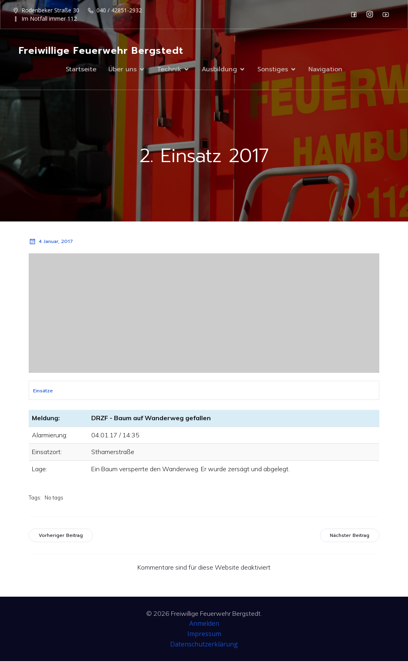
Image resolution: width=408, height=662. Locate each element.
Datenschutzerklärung (204, 644)
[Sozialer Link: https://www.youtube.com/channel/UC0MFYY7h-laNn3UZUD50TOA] (388, 14)
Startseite (81, 69)
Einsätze (43, 391)
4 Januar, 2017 (51, 242)
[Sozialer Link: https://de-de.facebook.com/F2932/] (356, 14)
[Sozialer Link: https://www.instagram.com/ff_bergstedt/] (372, 14)
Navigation (325, 69)
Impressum (204, 634)
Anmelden (204, 624)
